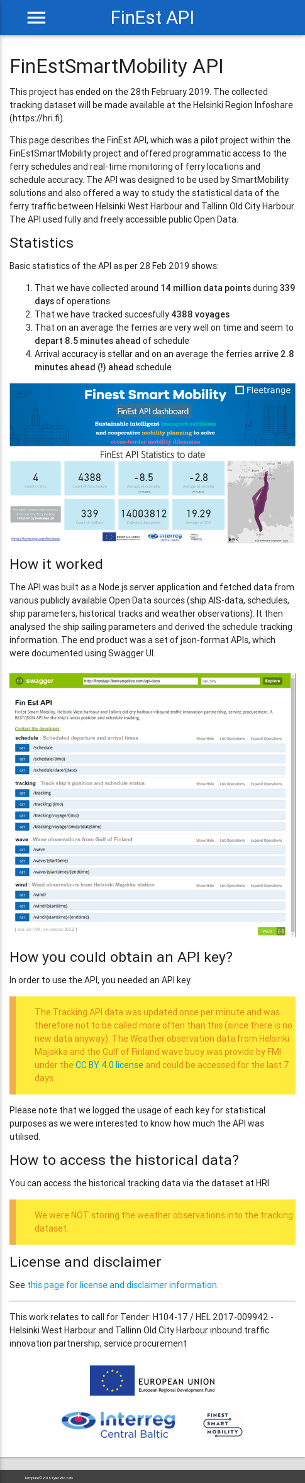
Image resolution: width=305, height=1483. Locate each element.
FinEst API (152, 17)
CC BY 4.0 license (109, 1065)
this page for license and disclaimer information (122, 1285)
